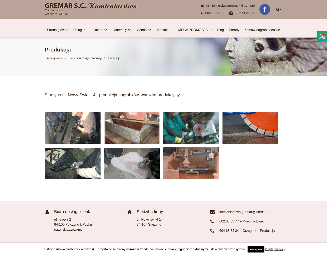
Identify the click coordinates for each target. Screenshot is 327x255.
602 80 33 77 (215, 13)
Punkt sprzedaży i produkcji (85, 58)
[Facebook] (264, 9)
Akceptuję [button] (256, 249)
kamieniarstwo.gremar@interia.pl (230, 5)
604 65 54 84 (229, 230)
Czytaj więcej (275, 249)
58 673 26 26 (244, 13)
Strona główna (53, 58)
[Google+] (278, 9)
